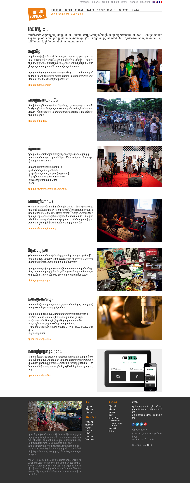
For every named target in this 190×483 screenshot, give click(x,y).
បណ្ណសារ (79, 9)
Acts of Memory (116, 420)
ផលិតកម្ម (68, 9)
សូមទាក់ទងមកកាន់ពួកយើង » (39, 339)
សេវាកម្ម (90, 9)
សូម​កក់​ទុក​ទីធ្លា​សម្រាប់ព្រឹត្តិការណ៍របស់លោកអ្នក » (47, 189)
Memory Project (105, 9)
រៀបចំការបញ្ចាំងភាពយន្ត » (38, 121)
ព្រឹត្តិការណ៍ (56, 9)
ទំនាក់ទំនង (133, 2)
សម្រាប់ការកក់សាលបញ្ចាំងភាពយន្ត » (42, 229)
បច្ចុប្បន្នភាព (85, 2)
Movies (135, 9)
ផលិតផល (115, 2)
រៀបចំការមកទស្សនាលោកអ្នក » (40, 85)
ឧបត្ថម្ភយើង (123, 9)
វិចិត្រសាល (96, 2)
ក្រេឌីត (149, 445)
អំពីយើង (124, 2)
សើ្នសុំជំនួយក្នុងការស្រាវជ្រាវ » (39, 281)
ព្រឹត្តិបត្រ (105, 2)
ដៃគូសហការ (145, 2)
